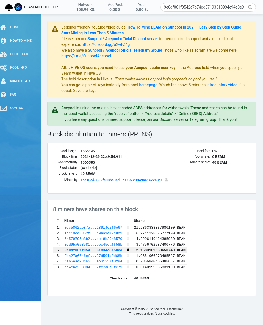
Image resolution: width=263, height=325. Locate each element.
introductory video (225, 85)
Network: (85, 7)
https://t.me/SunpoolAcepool (89, 56)
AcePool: (115, 7)
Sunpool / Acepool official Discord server (126, 39)
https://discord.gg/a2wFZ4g (109, 44)
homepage (151, 85)
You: (142, 7)
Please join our (78, 39)
